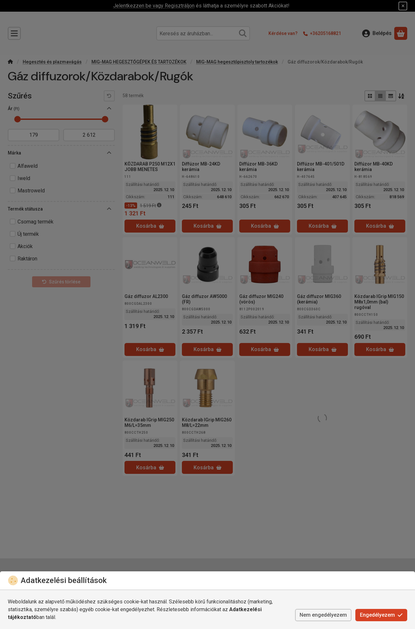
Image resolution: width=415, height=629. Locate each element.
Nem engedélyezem (323, 615)
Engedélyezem (381, 615)
